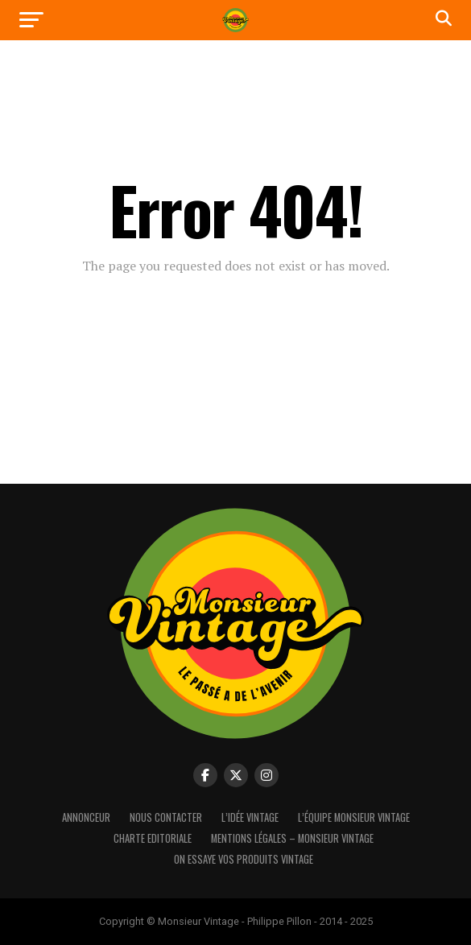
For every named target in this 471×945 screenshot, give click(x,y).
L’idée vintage (250, 817)
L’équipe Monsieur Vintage (354, 817)
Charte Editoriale (153, 838)
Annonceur (86, 817)
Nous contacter (166, 817)
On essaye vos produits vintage (243, 859)
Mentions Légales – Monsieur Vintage (292, 838)
